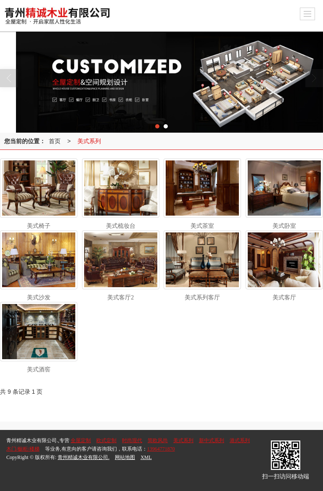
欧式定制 (106, 440)
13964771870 (161, 449)
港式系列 (240, 440)
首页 (55, 141)
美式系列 (89, 141)
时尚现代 (132, 440)
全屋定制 (81, 440)
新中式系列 (211, 440)
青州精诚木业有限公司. (83, 457)
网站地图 (125, 457)
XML (146, 457)
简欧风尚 (158, 440)
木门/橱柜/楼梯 (23, 449)
